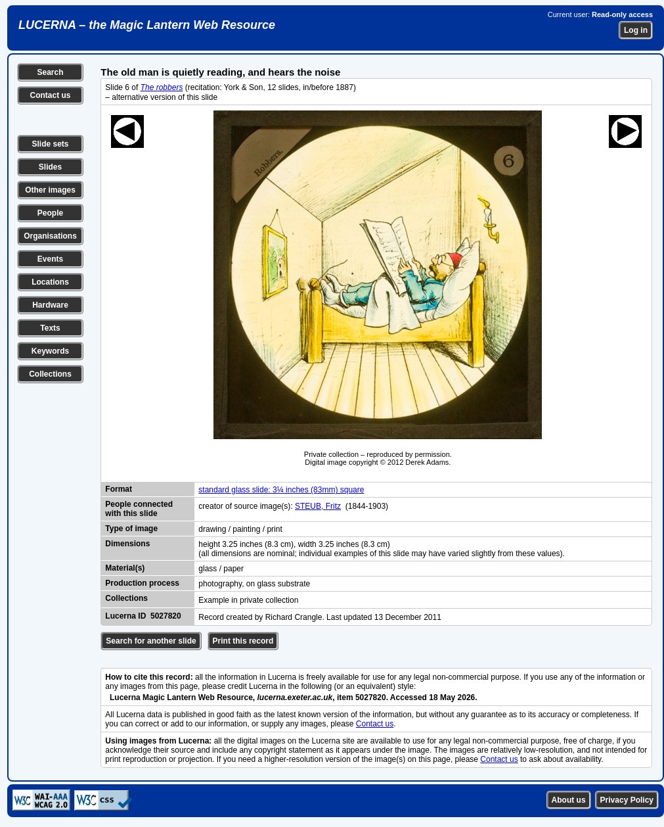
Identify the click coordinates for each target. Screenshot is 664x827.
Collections (50, 374)
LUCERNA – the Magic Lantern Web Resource (146, 25)
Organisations (50, 236)
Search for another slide (151, 641)
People (50, 213)
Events (50, 259)
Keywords (50, 351)
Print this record (243, 641)
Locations (50, 282)
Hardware (50, 305)
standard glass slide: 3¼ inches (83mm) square (281, 489)
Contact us (50, 95)
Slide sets (50, 144)
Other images (50, 190)
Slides (50, 167)
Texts (50, 328)
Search (50, 72)
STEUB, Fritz (318, 506)
